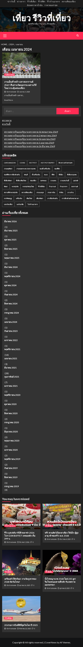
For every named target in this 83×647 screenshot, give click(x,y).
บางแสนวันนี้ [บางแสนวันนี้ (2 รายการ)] (64, 180)
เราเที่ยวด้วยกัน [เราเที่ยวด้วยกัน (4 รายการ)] (52, 198)
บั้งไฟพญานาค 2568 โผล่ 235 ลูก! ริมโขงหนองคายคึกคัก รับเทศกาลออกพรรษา (60, 582)
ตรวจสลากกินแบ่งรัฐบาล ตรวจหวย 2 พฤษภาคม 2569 (30, 135)
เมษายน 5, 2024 (24, 92)
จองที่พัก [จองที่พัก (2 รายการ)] (57, 169)
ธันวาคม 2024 (11, 267)
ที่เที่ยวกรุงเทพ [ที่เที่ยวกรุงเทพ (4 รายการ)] (71, 175)
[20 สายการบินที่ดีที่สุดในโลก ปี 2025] (21, 609)
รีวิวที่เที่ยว (31, 1)
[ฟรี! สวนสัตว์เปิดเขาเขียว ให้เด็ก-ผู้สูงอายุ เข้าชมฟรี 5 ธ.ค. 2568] (62, 516)
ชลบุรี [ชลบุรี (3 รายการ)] (26, 175)
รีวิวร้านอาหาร (53, 1)
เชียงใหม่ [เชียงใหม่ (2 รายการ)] (29, 198)
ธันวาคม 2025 (11, 230)
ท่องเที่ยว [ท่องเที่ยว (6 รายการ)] (33, 180)
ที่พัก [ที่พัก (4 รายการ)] (53, 175)
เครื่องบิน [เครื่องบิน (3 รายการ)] (19, 198)
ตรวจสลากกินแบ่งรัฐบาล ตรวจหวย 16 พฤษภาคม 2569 (31, 131)
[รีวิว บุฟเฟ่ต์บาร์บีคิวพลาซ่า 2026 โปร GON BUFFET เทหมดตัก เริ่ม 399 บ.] (21, 516)
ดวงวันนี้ (6, 124)
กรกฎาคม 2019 (11, 486)
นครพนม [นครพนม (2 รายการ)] (43, 180)
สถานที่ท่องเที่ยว (69, 1)
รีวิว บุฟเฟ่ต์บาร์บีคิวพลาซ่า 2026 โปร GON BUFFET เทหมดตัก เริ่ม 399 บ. (19, 535)
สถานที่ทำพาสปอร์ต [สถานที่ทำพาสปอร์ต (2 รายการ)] (10, 192)
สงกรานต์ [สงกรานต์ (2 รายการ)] (74, 186)
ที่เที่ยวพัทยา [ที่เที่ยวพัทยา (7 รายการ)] (8, 180)
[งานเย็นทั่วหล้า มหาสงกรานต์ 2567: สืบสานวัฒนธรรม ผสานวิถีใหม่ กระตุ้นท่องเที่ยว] (21, 65)
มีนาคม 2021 (10, 367)
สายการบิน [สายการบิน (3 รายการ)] (51, 192)
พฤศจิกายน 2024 (12, 276)
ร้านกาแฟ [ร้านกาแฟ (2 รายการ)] (52, 186)
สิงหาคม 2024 (10, 303)
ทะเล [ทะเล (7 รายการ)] (46, 175)
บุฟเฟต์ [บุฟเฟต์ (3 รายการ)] (75, 180)
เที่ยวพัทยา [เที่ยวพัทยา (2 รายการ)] (39, 198)
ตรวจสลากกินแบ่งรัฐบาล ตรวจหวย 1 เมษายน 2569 (29, 142)
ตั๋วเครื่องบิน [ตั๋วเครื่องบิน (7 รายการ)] (36, 175)
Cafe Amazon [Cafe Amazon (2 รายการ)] (10, 163)
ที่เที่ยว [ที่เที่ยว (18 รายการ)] (61, 175)
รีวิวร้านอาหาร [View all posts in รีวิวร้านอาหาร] (10, 526)
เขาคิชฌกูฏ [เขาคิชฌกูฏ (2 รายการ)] (8, 198)
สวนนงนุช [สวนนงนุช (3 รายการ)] (40, 192)
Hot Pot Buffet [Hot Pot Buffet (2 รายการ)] (47, 163)
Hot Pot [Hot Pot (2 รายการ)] (33, 163)
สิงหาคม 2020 (10, 413)
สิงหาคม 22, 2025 (25, 628)
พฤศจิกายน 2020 (12, 395)
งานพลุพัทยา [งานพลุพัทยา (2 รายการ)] (8, 169)
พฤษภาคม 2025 (11, 258)
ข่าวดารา (21, 1)
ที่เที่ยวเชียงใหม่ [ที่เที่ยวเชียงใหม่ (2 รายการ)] (21, 180)
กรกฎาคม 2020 (11, 422)
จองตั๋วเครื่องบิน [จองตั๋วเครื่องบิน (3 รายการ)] (45, 169)
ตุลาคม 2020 (10, 404)
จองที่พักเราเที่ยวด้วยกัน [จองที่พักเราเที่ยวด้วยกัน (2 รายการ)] (12, 175)
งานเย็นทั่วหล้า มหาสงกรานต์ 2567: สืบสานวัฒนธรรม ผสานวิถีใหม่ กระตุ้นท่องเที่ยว (20, 84)
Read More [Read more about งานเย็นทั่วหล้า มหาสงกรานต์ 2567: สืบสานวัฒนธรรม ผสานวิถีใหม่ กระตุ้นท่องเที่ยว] (8, 100)
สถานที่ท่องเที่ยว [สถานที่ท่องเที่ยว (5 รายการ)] (27, 192)
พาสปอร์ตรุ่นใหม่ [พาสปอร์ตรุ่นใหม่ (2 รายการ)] (28, 186)
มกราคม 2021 (11, 386)
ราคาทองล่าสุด (50, 5)
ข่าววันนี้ (11, 1)
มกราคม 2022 (11, 340)
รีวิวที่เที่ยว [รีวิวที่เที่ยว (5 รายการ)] (41, 186)
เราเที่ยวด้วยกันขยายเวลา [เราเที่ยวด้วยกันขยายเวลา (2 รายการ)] (70, 198)
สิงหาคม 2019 (10, 477)
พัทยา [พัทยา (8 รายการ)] (6, 186)
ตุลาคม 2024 (10, 285)
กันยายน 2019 (11, 468)
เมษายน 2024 (10, 322)
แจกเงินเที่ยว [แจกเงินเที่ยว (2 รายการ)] (8, 204)
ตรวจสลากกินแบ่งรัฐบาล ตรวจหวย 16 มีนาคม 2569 (29, 146)
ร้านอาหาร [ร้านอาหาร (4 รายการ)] (63, 186)
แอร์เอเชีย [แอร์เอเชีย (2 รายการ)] (20, 204)
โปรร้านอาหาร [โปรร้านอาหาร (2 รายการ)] (33, 204)
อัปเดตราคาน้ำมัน (35, 5)
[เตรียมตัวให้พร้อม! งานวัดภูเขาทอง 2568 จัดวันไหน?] (21, 562)
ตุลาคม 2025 (10, 239)
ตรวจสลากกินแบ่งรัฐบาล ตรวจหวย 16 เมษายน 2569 (29, 139)
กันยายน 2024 (11, 294)
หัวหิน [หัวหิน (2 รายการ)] (61, 192)
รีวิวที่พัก (41, 1)
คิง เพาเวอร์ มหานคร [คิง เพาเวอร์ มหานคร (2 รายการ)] (65, 163)
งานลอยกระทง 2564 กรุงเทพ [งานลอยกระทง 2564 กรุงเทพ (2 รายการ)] (25, 169)
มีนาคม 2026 (10, 221)
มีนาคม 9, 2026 (24, 542)
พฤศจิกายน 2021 (12, 349)
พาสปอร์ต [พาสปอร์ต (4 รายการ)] (15, 186)
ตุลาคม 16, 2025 (24, 585)
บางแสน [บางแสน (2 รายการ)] (53, 180)
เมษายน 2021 (10, 358)
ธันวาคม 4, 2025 (65, 539)
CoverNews (50, 642)
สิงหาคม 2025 (10, 249)
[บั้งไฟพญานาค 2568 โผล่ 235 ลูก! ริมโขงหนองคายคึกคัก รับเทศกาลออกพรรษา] (62, 562)
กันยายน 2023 (11, 331)
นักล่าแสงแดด (11, 92)
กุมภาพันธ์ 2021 (11, 376)
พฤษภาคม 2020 (11, 440)
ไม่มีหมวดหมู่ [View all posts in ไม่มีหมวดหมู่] (9, 75)
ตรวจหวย (6, 120)
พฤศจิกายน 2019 (12, 459)
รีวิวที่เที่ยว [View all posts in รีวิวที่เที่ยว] (49, 526)
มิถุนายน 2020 (11, 431)
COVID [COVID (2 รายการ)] (22, 163)
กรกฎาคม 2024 (11, 312)
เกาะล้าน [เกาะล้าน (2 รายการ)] (70, 192)
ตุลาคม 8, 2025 (65, 588)
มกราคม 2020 (11, 450)
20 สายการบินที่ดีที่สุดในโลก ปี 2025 (21, 625)
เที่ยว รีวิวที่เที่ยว (41, 18)
